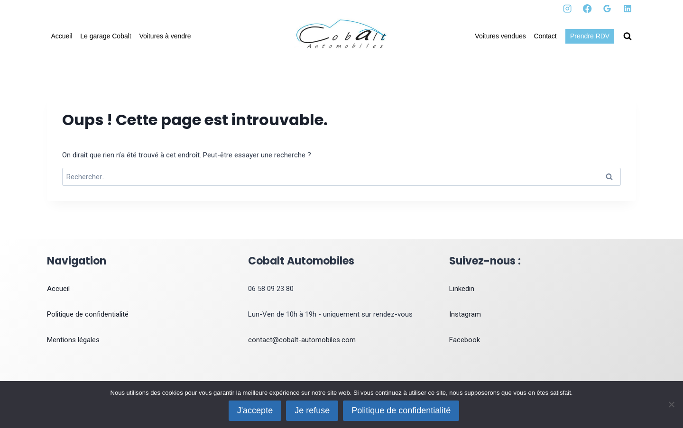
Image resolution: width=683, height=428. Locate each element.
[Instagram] (567, 9)
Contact (545, 36)
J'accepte (255, 410)
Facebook (464, 340)
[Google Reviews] (607, 9)
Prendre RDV (589, 36)
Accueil (61, 36)
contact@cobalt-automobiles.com (302, 340)
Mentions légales (73, 340)
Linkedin (461, 288)
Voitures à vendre (165, 36)
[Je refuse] (671, 404)
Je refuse (312, 410)
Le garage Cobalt (105, 36)
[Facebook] (587, 9)
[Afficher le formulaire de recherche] (627, 36)
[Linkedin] (627, 9)
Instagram (465, 314)
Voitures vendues (500, 36)
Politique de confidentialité (88, 314)
